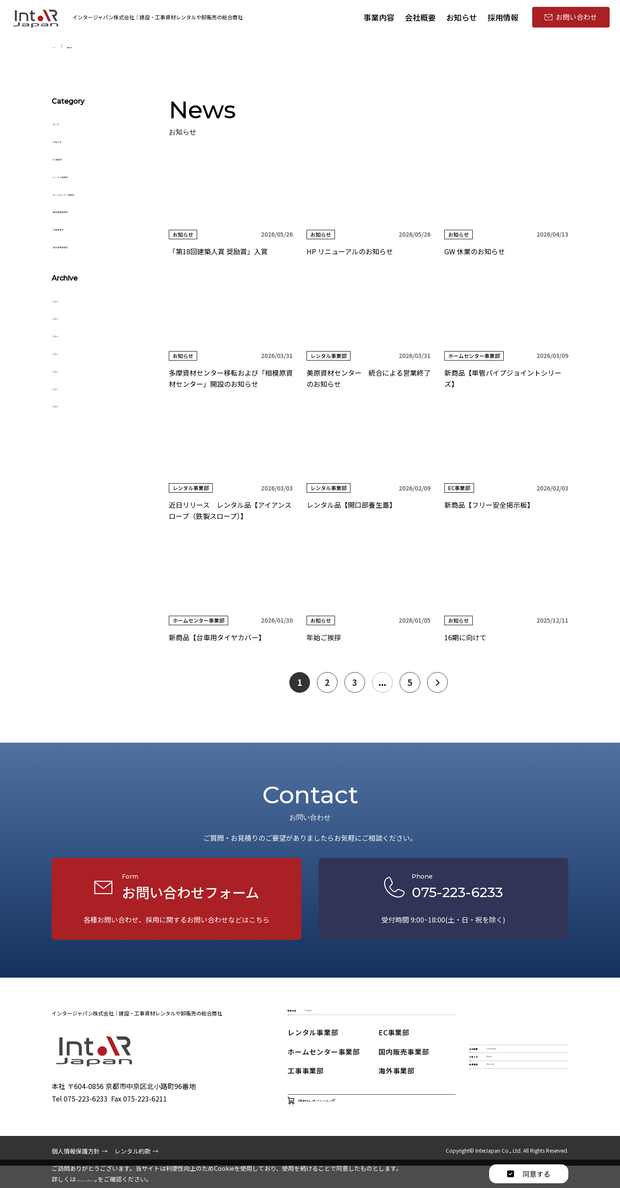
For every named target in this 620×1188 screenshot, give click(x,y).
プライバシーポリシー (111, 1179)
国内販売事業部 (80, 210)
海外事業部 (396, 1084)
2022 (63, 369)
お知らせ (70, 140)
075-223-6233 (86, 1121)
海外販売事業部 (80, 245)
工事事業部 (73, 227)
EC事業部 (70, 157)
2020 (63, 404)
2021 (63, 387)
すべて (66, 122)
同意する (528, 1174)
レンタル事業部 (80, 175)
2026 (63, 299)
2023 (63, 352)
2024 (63, 334)
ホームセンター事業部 (90, 193)
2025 (63, 317)
